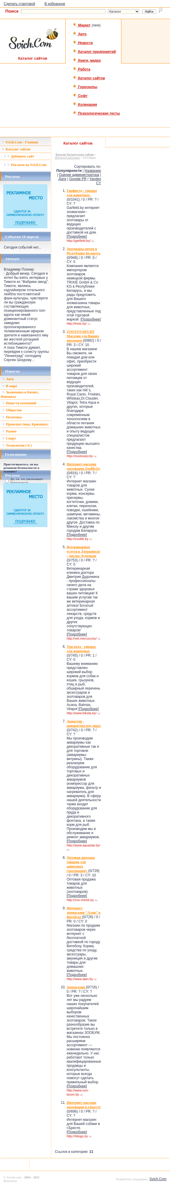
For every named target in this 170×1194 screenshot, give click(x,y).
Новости (83, 43)
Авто (80, 34)
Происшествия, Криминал (25, 424)
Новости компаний (19, 403)
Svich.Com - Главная (20, 142)
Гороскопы (85, 87)
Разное (9, 431)
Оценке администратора (79, 175)
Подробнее (77, 236)
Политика (12, 417)
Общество (12, 410)
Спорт (9, 438)
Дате (63, 179)
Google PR (78, 179)
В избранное (54, 4)
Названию (93, 171)
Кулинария (85, 105)
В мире (9, 386)
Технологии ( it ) (17, 445)
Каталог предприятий (94, 52)
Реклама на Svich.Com (25, 165)
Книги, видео (87, 60)
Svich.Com (157, 1179)
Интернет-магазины (67, 157)
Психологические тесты (96, 113)
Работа (81, 69)
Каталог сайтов (89, 78)
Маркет (82, 25)
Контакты (10, 1181)
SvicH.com (14, 1177)
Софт (80, 96)
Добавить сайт (19, 156)
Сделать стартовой (19, 4)
